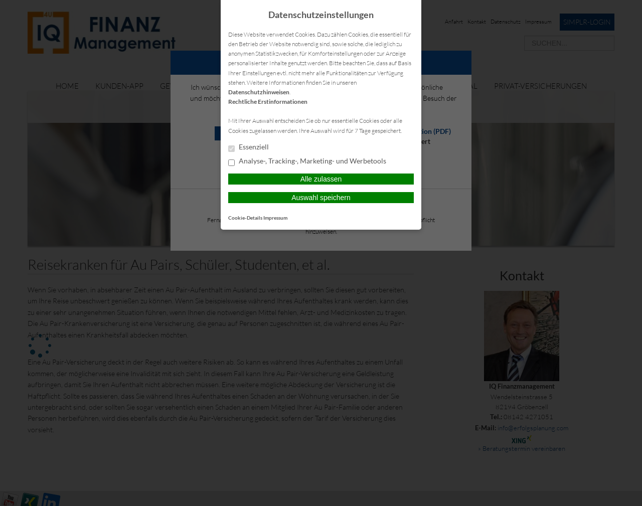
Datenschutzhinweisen (258, 92)
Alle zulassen (321, 179)
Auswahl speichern (321, 198)
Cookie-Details (245, 218)
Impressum (275, 218)
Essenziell (248, 147)
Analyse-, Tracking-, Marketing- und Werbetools (307, 161)
